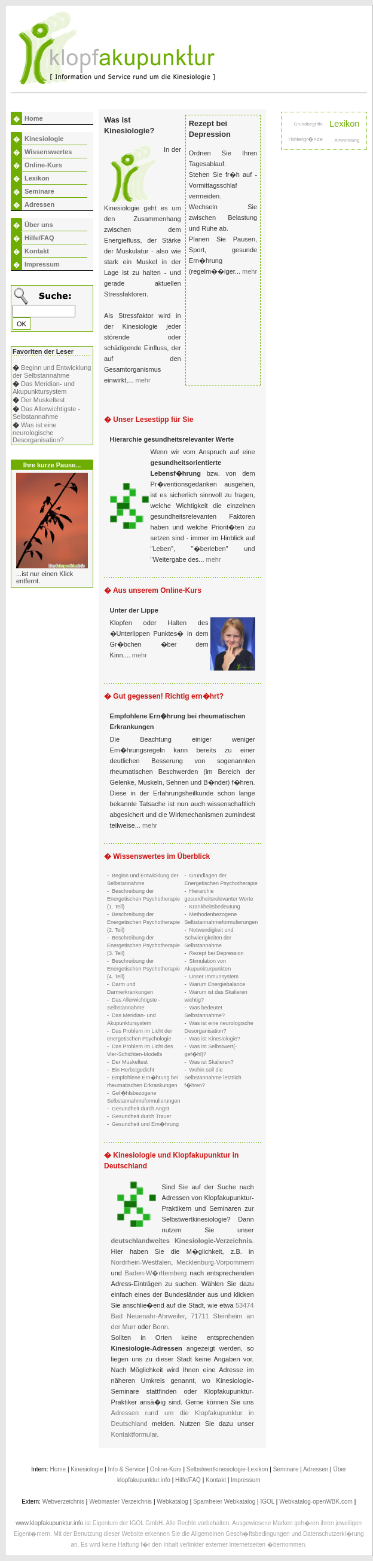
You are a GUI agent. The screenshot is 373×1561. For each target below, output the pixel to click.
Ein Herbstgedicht (133, 1070)
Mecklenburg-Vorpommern (215, 1262)
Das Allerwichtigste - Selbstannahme (46, 412)
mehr (143, 380)
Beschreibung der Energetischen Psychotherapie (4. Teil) (143, 969)
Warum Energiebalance (217, 984)
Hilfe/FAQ (39, 237)
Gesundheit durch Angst (140, 1109)
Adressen (39, 204)
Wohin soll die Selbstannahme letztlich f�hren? (213, 1077)
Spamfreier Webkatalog (224, 1501)
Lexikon (37, 178)
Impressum (42, 264)
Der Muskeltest (43, 399)
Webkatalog (172, 1501)
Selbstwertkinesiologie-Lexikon (227, 1469)
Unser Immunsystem (214, 977)
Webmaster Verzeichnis (120, 1501)
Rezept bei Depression (216, 953)
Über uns (39, 224)
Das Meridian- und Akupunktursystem (44, 387)
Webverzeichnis (63, 1501)
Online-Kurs (43, 165)
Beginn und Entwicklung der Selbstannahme (52, 371)
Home (34, 118)
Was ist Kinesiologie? (214, 1039)
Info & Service (126, 1469)
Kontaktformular (134, 1434)
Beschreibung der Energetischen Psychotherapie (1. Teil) (143, 899)
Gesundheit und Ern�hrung (145, 1124)
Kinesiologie (44, 138)
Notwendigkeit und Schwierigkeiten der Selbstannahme (209, 937)
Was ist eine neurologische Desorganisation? (38, 432)
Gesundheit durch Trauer (142, 1116)
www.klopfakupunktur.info (49, 1523)
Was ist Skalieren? (211, 1062)
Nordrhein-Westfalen (141, 1262)
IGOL (268, 1501)
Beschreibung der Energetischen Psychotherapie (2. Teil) (143, 922)
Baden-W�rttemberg (156, 1273)
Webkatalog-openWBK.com (316, 1501)
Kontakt (37, 251)
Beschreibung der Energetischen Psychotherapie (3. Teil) (143, 945)
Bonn (160, 1326)
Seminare (39, 191)
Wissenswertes (48, 151)
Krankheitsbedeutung (214, 907)
